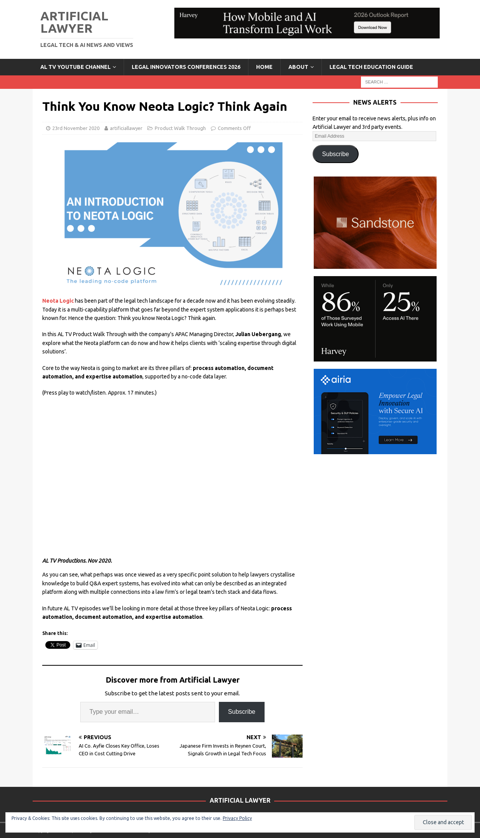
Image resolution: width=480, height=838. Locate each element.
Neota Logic (58, 301)
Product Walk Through (180, 128)
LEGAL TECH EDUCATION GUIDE (371, 67)
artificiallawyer (126, 128)
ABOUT (298, 67)
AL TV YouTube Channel (75, 67)
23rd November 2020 (75, 128)
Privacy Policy (237, 818)
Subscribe (241, 711)
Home (264, 67)
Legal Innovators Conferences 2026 (186, 67)
